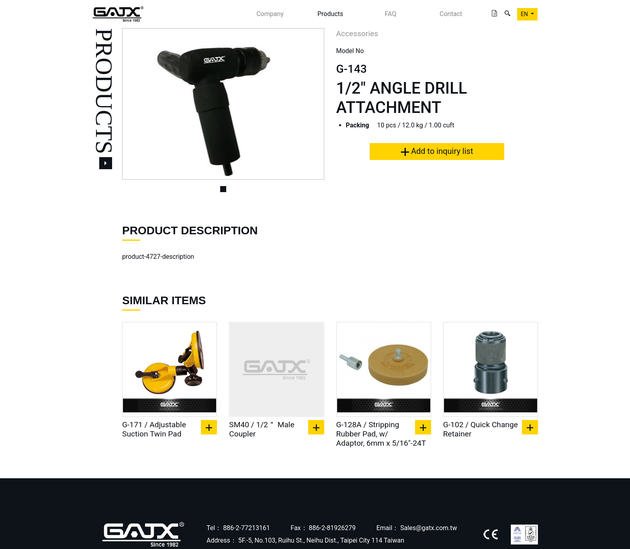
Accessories (357, 33)
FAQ (391, 14)
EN (525, 14)
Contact (451, 14)
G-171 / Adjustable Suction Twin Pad (154, 429)
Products (330, 14)
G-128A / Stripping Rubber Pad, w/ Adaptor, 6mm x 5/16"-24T (381, 434)
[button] (137, 104)
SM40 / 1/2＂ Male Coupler (261, 429)
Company (270, 14)
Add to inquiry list (437, 151)
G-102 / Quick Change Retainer (480, 429)
